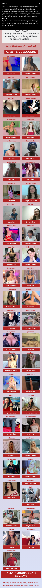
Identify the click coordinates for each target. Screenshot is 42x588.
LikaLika (11, 374)
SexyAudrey (30, 508)
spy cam (11, 455)
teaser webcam (11, 137)
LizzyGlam (30, 226)
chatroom (11, 158)
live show (30, 307)
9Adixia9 (11, 98)
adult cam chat (11, 568)
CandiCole (30, 353)
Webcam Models (23, 585)
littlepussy (11, 183)
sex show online (11, 370)
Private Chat (29, 46)
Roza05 (30, 204)
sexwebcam (30, 116)
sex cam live (11, 434)
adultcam (30, 137)
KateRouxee (11, 268)
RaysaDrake (11, 56)
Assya (31, 56)
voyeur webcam (31, 328)
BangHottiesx (31, 311)
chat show (30, 179)
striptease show (31, 201)
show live (30, 286)
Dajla (30, 487)
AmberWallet (11, 162)
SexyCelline (31, 374)
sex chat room (11, 526)
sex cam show (11, 95)
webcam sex (30, 158)
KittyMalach (11, 459)
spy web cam (31, 370)
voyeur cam (30, 526)
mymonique (30, 77)
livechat (11, 179)
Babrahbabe (30, 141)
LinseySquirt (30, 289)
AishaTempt (11, 120)
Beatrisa (11, 77)
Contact (13, 583)
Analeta (30, 459)
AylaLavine (11, 438)
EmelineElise (30, 438)
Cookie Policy (33, 583)
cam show (11, 201)
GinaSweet (30, 332)
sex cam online (11, 349)
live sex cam (11, 73)
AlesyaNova (11, 332)
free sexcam (11, 264)
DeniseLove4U (31, 183)
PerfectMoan (30, 162)
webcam (31, 349)
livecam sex (11, 392)
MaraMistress (11, 417)
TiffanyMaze (11, 551)
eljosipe (11, 508)
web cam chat (11, 286)
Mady (11, 395)
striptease (11, 328)
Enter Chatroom (14, 46)
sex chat (11, 222)
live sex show (11, 307)
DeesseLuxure (31, 417)
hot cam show (31, 73)
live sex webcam (31, 413)
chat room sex (30, 95)
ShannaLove (11, 226)
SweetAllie (30, 480)
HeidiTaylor (31, 529)
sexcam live (30, 392)
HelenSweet (31, 247)
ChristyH (31, 395)
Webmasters (34, 585)
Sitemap (6, 583)
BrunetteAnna (31, 98)
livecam (11, 547)
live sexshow (30, 222)
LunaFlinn (30, 120)
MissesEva (11, 311)
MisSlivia (30, 268)
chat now (30, 504)
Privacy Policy (22, 583)
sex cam (31, 547)
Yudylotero (11, 247)
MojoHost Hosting (9, 585)
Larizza (11, 529)
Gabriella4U (11, 204)
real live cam (11, 116)
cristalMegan (11, 141)
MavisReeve (11, 480)
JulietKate (11, 353)
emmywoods (11, 289)
